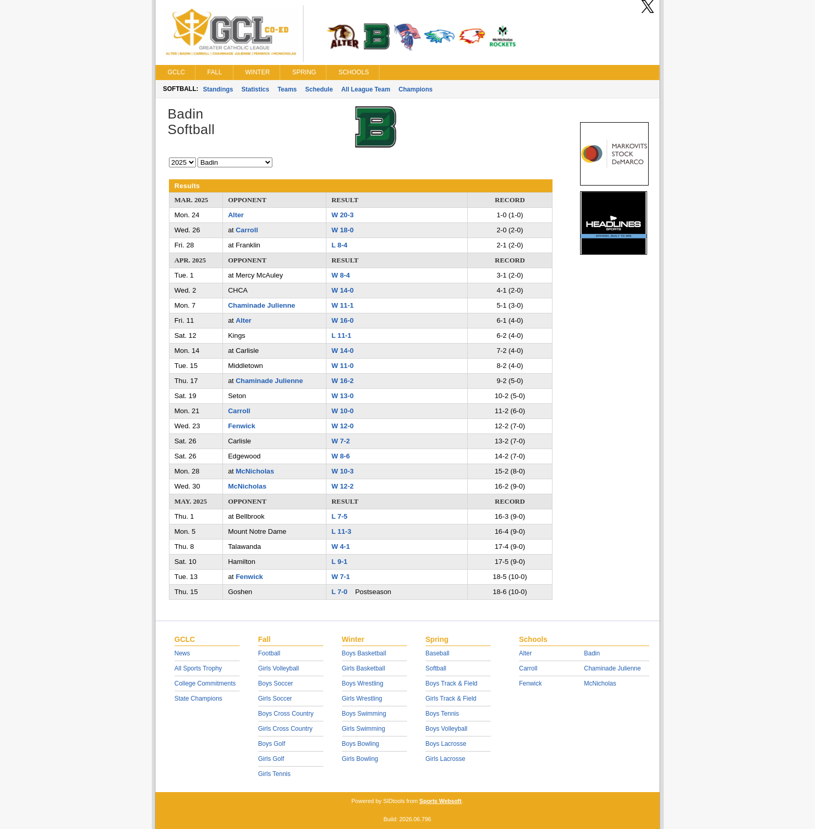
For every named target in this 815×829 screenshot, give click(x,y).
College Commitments (205, 683)
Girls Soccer (275, 698)
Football (269, 653)
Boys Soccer (275, 683)
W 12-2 (343, 486)
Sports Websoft (440, 801)
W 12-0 (343, 426)
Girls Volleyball (278, 668)
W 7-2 (341, 441)
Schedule (319, 89)
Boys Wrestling (363, 683)
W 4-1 (341, 546)
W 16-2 (343, 381)
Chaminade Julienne (261, 305)
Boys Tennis (442, 713)
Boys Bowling (360, 743)
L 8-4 (340, 245)
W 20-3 (343, 215)
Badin (592, 653)
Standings (218, 89)
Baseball (438, 653)
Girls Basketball (363, 668)
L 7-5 (340, 516)
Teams (287, 89)
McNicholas (254, 471)
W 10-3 (343, 471)
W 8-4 (341, 275)
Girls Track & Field (451, 698)
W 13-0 (343, 396)
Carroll (246, 230)
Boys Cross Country (286, 713)
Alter (236, 215)
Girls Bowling (360, 758)
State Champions (198, 698)
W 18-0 (343, 230)
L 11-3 (341, 531)
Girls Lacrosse (446, 758)
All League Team (365, 89)
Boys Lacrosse (446, 743)
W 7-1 (341, 577)
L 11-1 (341, 335)
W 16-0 (343, 320)
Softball (436, 668)
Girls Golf (271, 758)
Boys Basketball (364, 653)
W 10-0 (343, 411)
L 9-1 (340, 561)
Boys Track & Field (452, 683)
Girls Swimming (363, 728)
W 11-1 (343, 305)
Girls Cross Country (285, 728)
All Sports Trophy (198, 668)
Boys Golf (271, 743)
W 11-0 (343, 366)
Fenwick (241, 426)
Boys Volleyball (447, 728)
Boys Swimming (364, 713)
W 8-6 (341, 456)
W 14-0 (343, 290)
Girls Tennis (274, 774)
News (182, 653)
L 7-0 (340, 592)
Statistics (255, 89)
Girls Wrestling (362, 698)
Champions (415, 89)
